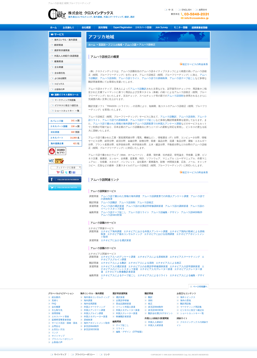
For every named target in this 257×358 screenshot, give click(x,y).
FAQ (54, 303)
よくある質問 (65, 78)
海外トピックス (65, 84)
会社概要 (86, 27)
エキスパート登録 (143, 27)
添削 (150, 300)
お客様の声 (65, 89)
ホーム (91, 44)
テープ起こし (122, 325)
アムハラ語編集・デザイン (165, 212)
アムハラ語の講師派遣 (176, 206)
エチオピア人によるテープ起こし (118, 275)
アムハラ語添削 (108, 78)
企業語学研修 (122, 300)
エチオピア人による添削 (141, 262)
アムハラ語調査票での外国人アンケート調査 (158, 123)
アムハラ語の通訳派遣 (112, 206)
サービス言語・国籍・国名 (64, 323)
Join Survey (162, 27)
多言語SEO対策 (91, 329)
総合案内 (56, 297)
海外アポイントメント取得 (97, 323)
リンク (55, 332)
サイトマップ (58, 336)
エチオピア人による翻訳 (113, 262)
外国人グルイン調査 (93, 313)
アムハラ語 (130, 44)
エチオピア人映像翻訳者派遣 (120, 271)
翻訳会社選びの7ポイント (160, 313)
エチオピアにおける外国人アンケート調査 (146, 231)
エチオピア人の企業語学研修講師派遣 (148, 266)
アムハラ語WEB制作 (192, 212)
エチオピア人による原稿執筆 (153, 256)
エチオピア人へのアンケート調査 (118, 256)
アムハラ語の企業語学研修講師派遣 (144, 206)
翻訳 (150, 297)
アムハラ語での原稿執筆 (154, 78)
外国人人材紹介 (155, 322)
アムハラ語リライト (129, 78)
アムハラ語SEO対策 (111, 215)
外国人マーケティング (94, 307)
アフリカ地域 (115, 44)
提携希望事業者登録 (61, 320)
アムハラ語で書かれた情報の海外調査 (112, 123)
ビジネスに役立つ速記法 (65, 105)
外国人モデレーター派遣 (95, 316)
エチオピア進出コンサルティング (124, 234)
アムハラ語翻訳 (138, 88)
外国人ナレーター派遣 (126, 313)
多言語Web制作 (91, 326)
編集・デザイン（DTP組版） (130, 331)
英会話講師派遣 (123, 303)
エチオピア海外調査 (111, 231)
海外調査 (88, 300)
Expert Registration (123, 27)
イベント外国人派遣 (125, 307)
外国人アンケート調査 (94, 310)
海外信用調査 (90, 303)
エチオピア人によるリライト (153, 275)
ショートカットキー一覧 (65, 110)
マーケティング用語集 (65, 100)
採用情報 (103, 27)
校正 (150, 303)
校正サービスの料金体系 (194, 64)
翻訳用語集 (185, 303)
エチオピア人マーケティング (185, 256)
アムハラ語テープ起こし (182, 78)
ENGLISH (184, 9)
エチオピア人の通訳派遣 (113, 266)
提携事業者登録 (199, 27)
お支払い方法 (58, 329)
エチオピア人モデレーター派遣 (156, 269)
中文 (169, 9)
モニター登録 (180, 27)
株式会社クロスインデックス (91, 14)
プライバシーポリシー (62, 339)
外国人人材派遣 (155, 325)
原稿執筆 (88, 320)
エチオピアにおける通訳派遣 (116, 240)
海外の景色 (185, 300)
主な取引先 (65, 73)
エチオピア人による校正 (168, 262)
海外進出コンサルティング (97, 297)
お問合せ (201, 9)
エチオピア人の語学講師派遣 (185, 266)
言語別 (102, 44)
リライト (120, 328)
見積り (68, 27)
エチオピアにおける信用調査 (159, 234)
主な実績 (65, 68)
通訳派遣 (120, 297)
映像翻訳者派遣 (123, 316)
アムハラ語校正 (145, 202)
